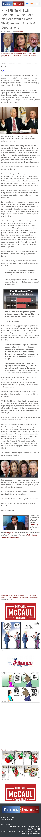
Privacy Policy (21, 831)
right (18, 326)
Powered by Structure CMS (30, 834)
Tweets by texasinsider (9, 750)
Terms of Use (32, 831)
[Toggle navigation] (37, 3)
